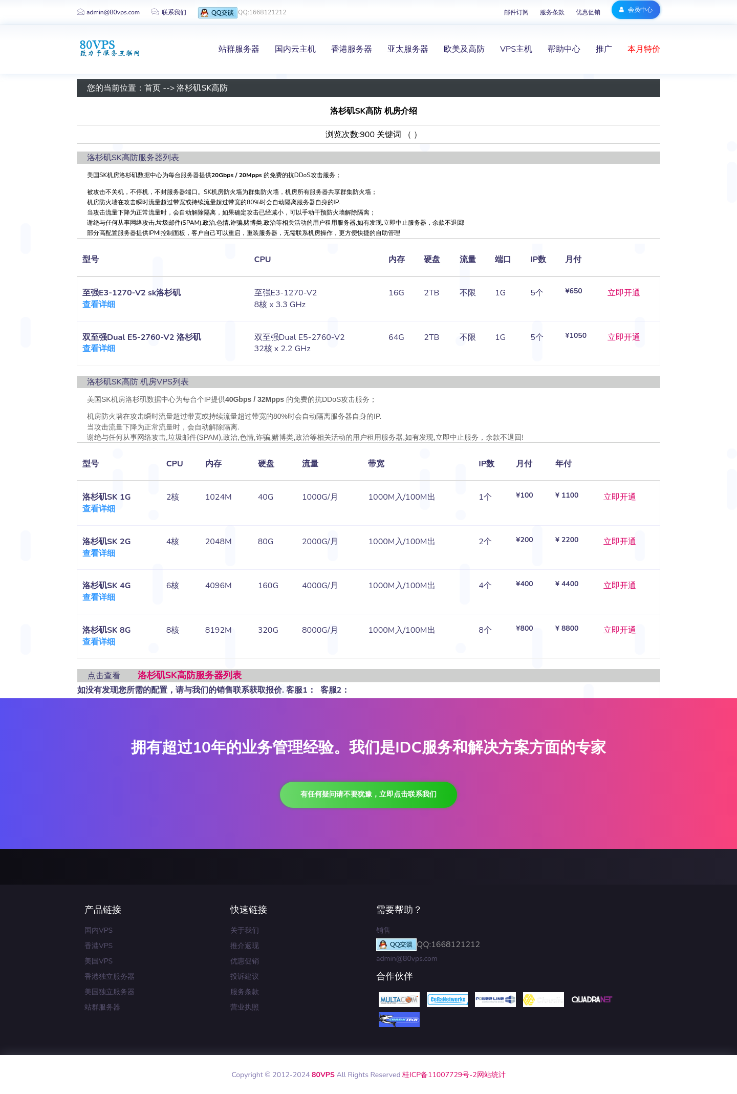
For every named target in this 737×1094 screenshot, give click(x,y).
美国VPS (98, 961)
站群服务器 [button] (239, 49)
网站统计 (491, 1075)
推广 (604, 49)
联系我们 (168, 12)
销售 (383, 930)
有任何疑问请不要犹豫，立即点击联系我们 (368, 794)
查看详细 (98, 304)
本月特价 (643, 49)
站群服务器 (102, 1007)
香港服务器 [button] (351, 49)
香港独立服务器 (109, 976)
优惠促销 (588, 12)
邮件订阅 (516, 12)
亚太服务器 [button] (407, 49)
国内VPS (98, 930)
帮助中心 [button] (564, 49)
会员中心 (636, 9)
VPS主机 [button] (516, 49)
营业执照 (244, 1007)
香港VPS (98, 946)
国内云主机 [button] (295, 49)
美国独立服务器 (109, 992)
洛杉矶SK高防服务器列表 (190, 675)
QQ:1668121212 (241, 13)
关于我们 (244, 930)
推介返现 (244, 946)
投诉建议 (244, 976)
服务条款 (552, 12)
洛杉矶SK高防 (202, 88)
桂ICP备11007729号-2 (439, 1075)
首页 (152, 88)
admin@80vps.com (108, 12)
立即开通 (624, 292)
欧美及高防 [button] (464, 49)
